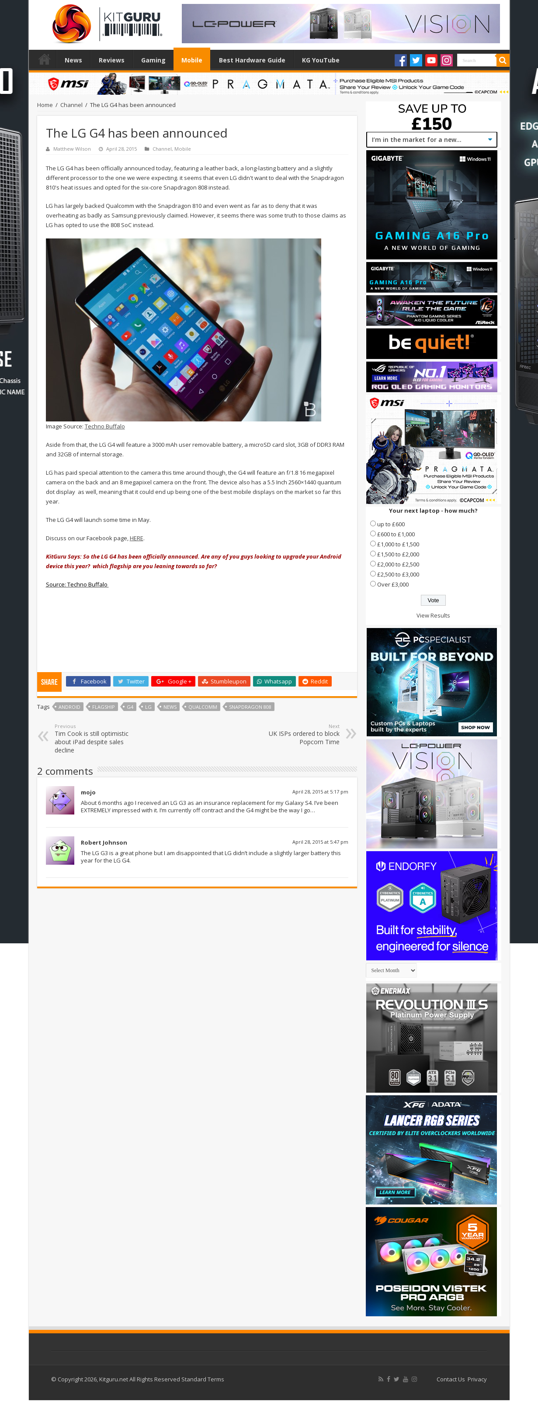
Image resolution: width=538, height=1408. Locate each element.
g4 (130, 707)
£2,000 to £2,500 (398, 564)
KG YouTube (321, 60)
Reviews (112, 60)
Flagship (103, 707)
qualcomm (202, 707)
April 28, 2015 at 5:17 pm (320, 791)
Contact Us (451, 1379)
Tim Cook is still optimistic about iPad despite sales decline (99, 738)
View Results (433, 615)
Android (69, 707)
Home (44, 59)
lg (148, 707)
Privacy (477, 1379)
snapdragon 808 (250, 707)
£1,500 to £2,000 (398, 554)
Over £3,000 (393, 584)
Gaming (153, 60)
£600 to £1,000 (396, 534)
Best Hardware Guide (252, 60)
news (170, 707)
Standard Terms (202, 1379)
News (73, 60)
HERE (136, 538)
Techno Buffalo (105, 426)
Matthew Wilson (72, 148)
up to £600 (391, 524)
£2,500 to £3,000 (398, 574)
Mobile (191, 60)
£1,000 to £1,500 (398, 544)
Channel (71, 105)
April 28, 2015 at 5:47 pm (320, 842)
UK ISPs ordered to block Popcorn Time (295, 734)
